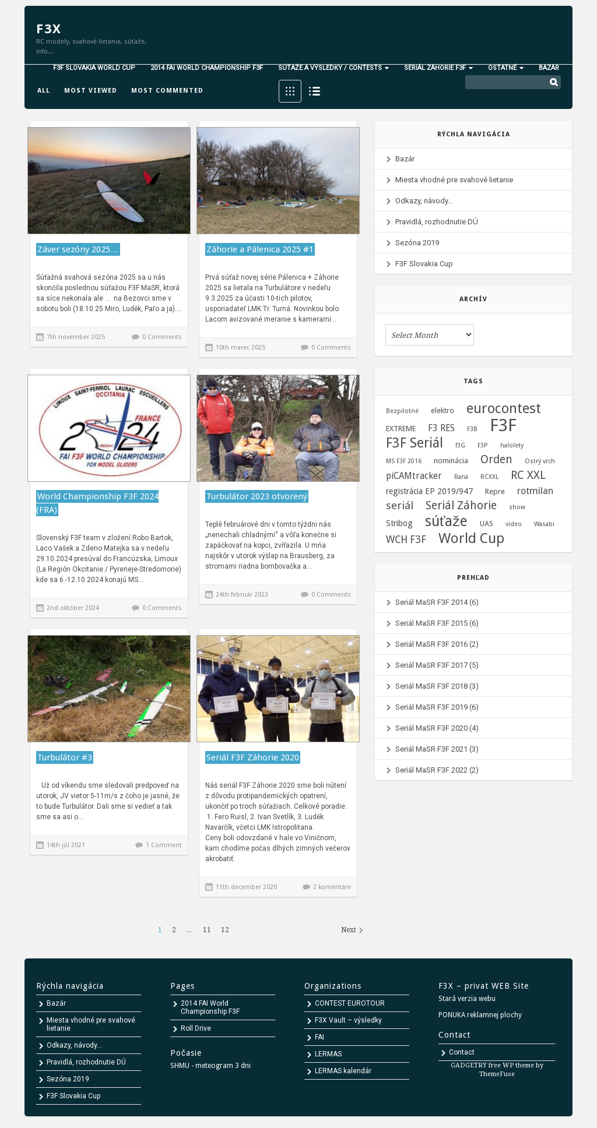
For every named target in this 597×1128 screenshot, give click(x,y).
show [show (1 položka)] (517, 507)
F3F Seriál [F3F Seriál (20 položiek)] (414, 443)
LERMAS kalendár (343, 1071)
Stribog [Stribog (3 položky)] (399, 523)
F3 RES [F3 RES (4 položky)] (441, 428)
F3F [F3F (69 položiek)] (503, 425)
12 (225, 930)
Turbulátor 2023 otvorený (256, 496)
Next (348, 930)
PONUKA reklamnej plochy (480, 1015)
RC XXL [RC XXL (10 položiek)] (528, 475)
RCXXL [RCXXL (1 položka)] (489, 477)
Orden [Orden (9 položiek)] (496, 460)
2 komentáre (332, 887)
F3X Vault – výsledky (348, 1020)
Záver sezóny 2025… (78, 249)
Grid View (290, 91)
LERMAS (328, 1054)
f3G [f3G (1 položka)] (460, 445)
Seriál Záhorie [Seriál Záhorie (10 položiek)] (461, 506)
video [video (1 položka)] (513, 524)
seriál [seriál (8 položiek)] (399, 506)
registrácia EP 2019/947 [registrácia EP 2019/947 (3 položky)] (429, 491)
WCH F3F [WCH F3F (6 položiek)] (406, 539)
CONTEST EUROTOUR (350, 1003)
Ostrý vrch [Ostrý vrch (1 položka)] (540, 461)
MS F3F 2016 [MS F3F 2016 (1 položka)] (404, 461)
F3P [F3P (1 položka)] (482, 445)
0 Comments (162, 337)
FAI (319, 1037)
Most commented (167, 90)
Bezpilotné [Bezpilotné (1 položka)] (402, 411)
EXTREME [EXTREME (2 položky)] (401, 428)
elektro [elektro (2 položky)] (442, 410)
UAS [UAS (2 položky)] (486, 523)
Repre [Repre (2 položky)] (495, 491)
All (43, 90)
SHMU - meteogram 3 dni (210, 1066)
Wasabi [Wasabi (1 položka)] (544, 524)
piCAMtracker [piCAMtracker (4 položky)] (414, 476)
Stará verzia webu (467, 999)
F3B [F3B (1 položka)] (472, 429)
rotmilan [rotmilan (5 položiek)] (535, 490)
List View (314, 91)
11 (207, 930)
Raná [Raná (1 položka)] (461, 477)
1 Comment (164, 845)
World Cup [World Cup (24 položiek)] (471, 538)
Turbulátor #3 (64, 757)
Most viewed (90, 90)
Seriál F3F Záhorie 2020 (252, 757)
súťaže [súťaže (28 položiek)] (446, 521)
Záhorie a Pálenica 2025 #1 (260, 249)
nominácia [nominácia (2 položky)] (451, 460)
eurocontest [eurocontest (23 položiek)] (503, 408)
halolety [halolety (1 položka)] (512, 445)
